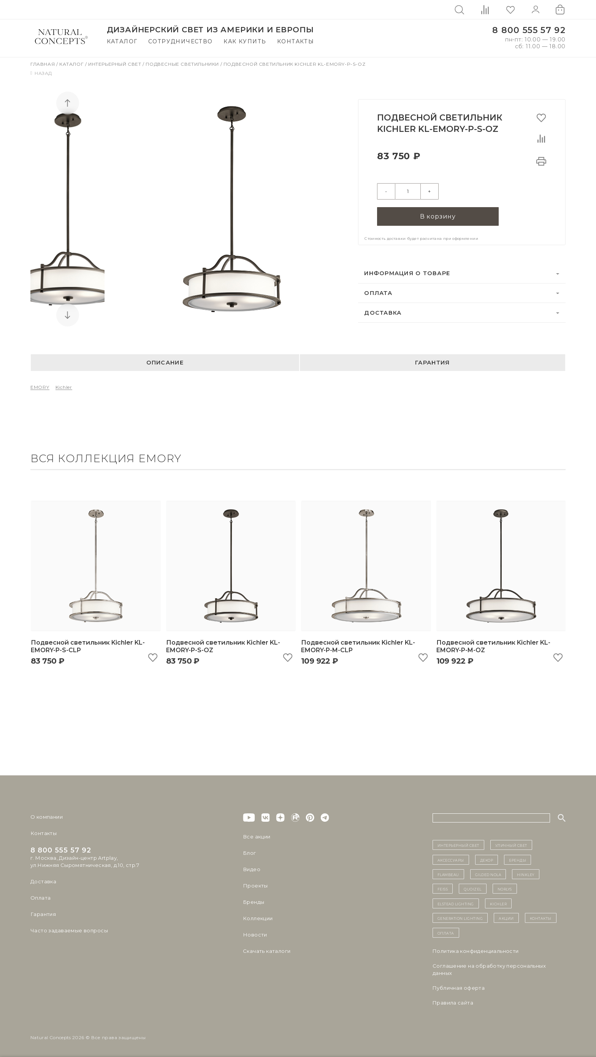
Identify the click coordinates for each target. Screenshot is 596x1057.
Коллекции (258, 918)
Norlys (505, 889)
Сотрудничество (180, 41)
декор (486, 860)
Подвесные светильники (183, 64)
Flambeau (448, 874)
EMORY (39, 387)
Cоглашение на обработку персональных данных (489, 969)
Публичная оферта (459, 988)
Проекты (255, 886)
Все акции (256, 837)
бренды (517, 860)
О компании (46, 817)
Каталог (122, 41)
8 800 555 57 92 (529, 30)
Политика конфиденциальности (476, 951)
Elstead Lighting (455, 903)
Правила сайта (453, 1003)
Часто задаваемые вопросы (69, 930)
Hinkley (525, 874)
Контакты (295, 41)
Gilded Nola (488, 874)
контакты (541, 918)
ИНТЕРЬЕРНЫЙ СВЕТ (458, 845)
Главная (43, 64)
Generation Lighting (460, 918)
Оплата (378, 293)
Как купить (245, 41)
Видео (251, 869)
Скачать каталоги (266, 951)
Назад (41, 73)
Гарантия (432, 362)
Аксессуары (450, 860)
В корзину (438, 216)
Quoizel (473, 889)
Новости (255, 935)
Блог (249, 853)
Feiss (442, 889)
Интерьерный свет (115, 64)
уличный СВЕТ (511, 845)
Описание (165, 362)
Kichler (63, 387)
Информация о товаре (407, 273)
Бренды (253, 902)
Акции (506, 918)
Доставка (382, 312)
